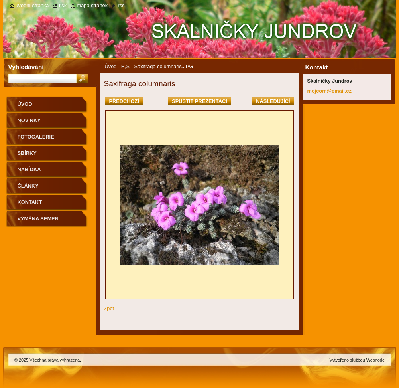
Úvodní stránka (32, 5)
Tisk (63, 5)
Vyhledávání (26, 66)
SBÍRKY (27, 153)
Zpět (109, 308)
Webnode (375, 360)
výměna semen (38, 219)
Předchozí (124, 101)
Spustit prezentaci (199, 101)
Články (28, 186)
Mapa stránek (92, 5)
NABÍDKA (29, 169)
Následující (273, 101)
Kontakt (30, 202)
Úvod (111, 66)
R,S (125, 66)
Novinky (29, 120)
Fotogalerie (36, 137)
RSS (121, 5)
